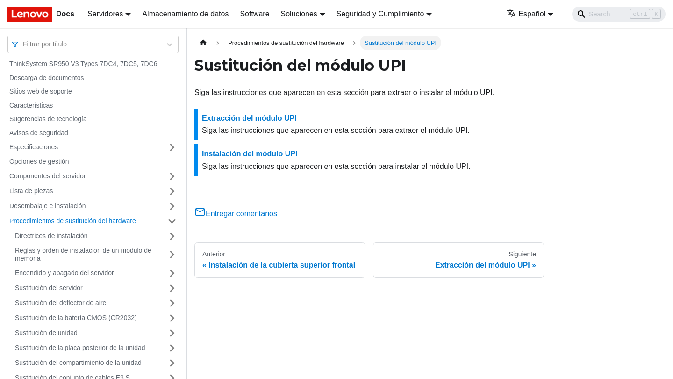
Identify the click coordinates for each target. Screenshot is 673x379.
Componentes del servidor (47, 176)
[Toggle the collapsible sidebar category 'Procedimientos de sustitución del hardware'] (172, 221)
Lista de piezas (31, 191)
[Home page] (203, 43)
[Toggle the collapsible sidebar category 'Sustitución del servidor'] (172, 288)
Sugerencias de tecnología (48, 119)
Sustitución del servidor (49, 288)
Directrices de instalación (51, 236)
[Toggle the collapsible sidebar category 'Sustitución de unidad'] (172, 333)
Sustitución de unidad (46, 332)
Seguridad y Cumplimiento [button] (380, 14)
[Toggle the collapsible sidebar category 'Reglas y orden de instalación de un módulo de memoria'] (172, 255)
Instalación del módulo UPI (249, 154)
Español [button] (526, 14)
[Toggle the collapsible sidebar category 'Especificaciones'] (172, 147)
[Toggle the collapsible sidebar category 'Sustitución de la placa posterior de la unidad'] (172, 348)
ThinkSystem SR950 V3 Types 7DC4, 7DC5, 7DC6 (83, 63)
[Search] (619, 14)
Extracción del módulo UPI (249, 118)
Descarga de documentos (46, 77)
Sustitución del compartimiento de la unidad (78, 362)
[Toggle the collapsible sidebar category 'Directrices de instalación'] (172, 236)
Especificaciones (33, 147)
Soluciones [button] (299, 14)
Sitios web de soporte (40, 91)
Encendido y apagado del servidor (64, 273)
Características (31, 105)
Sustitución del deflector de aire (60, 302)
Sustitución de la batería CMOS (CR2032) (76, 317)
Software (254, 14)
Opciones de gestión (39, 161)
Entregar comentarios (235, 214)
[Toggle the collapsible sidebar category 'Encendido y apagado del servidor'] (172, 273)
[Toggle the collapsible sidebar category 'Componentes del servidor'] (172, 176)
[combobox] (24, 44)
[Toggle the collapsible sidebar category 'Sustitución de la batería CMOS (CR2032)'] (172, 318)
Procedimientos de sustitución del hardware (72, 221)
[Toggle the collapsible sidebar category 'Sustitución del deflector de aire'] (172, 303)
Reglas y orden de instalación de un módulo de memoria (83, 254)
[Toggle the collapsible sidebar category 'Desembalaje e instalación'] (172, 206)
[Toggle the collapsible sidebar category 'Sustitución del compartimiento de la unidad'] (172, 363)
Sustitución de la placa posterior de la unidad (80, 347)
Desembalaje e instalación (47, 206)
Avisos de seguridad (38, 133)
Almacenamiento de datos (185, 14)
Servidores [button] (105, 14)
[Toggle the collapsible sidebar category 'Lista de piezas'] (172, 191)
